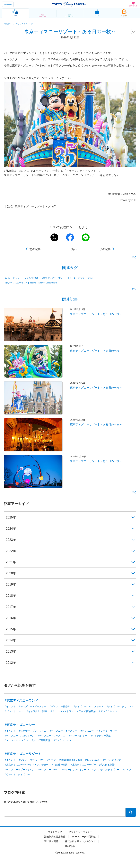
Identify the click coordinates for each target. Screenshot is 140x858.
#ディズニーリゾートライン (19, 769)
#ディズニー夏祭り (60, 706)
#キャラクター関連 (37, 711)
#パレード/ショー (13, 278)
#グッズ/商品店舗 (86, 711)
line (86, 237)
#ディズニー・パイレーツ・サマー (99, 730)
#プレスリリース (28, 759)
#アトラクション (108, 711)
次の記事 (105, 249)
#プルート (93, 278)
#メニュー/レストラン (62, 711)
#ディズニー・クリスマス (120, 706)
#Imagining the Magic (70, 759)
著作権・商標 (51, 841)
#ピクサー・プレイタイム (32, 730)
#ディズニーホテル (48, 769)
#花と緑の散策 (59, 764)
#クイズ (127, 769)
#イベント (10, 706)
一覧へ (73, 249)
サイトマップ (55, 832)
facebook (70, 237)
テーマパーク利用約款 (84, 836)
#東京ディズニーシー (20, 724)
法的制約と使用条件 (54, 836)
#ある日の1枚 (31, 278)
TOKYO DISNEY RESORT (69, 4)
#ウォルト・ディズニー (17, 774)
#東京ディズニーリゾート (23, 753)
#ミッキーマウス (76, 278)
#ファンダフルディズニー (105, 769)
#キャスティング (112, 759)
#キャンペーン (48, 759)
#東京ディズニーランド (53, 278)
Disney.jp (69, 846)
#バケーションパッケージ (75, 769)
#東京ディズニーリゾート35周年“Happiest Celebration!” (31, 282)
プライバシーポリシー (80, 832)
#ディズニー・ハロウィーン (88, 706)
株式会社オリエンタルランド (80, 841)
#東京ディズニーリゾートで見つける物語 (93, 764)
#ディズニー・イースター (32, 706)
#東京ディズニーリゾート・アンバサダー (26, 764)
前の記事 (35, 249)
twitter (54, 237)
